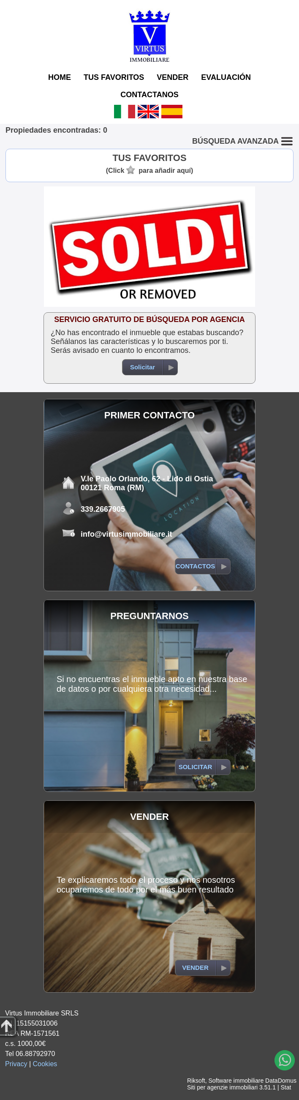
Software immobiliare (236, 1080)
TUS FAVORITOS (114, 77)
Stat (285, 1087)
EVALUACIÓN (226, 77)
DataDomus (280, 1080)
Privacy (16, 1063)
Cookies (45, 1063)
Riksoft (196, 1080)
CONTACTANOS (149, 94)
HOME (59, 77)
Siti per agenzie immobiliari (222, 1087)
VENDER (172, 77)
